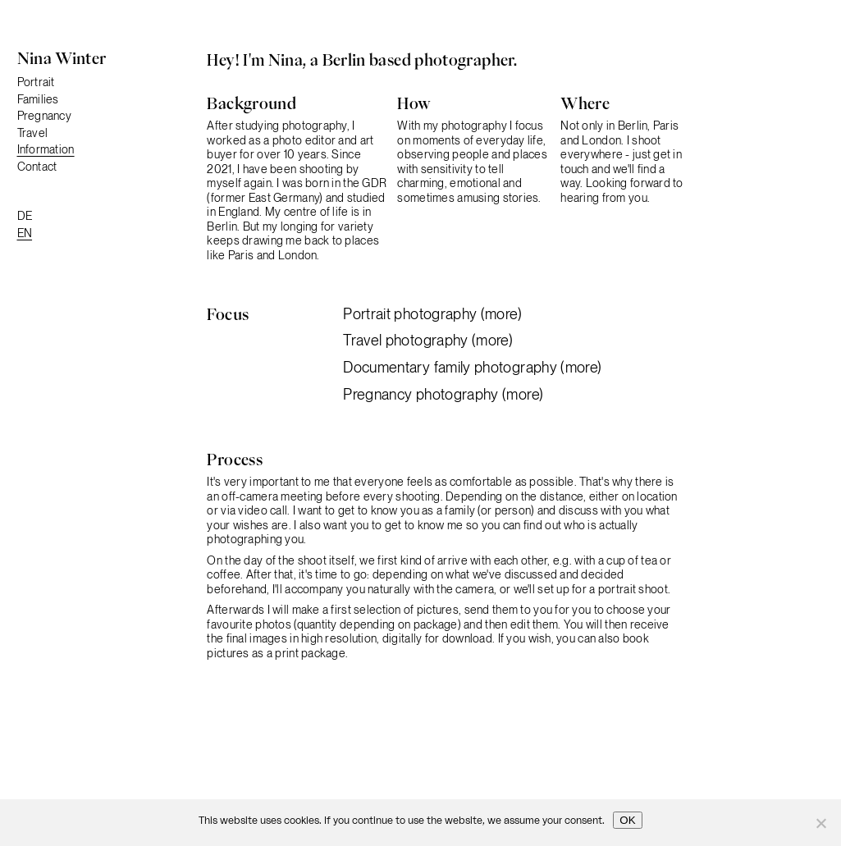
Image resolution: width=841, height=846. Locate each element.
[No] (820, 823)
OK (627, 820)
